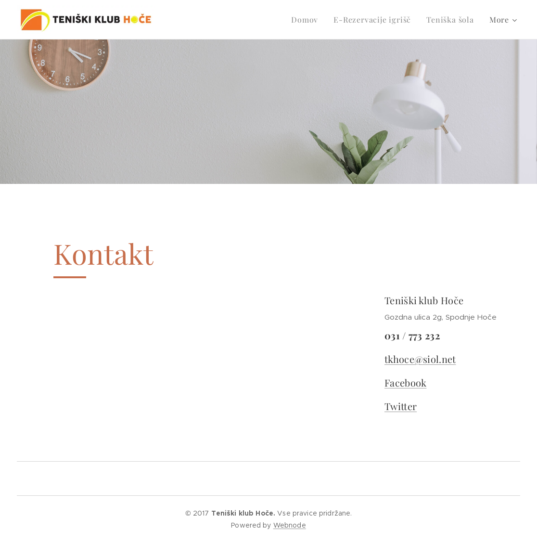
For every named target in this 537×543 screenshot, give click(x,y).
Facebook (405, 381)
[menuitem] (307, 20)
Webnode (289, 525)
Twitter (400, 405)
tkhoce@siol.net (420, 358)
